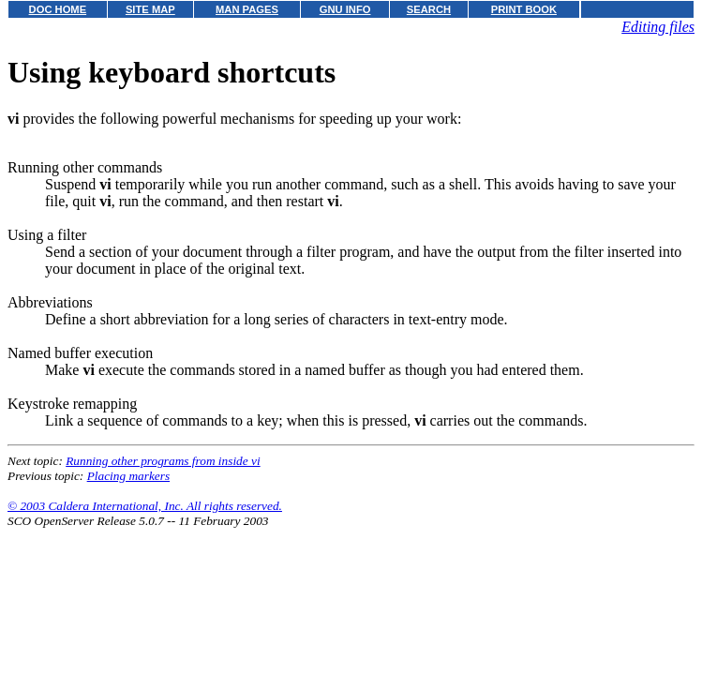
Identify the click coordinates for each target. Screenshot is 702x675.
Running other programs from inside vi (163, 461)
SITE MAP (150, 9)
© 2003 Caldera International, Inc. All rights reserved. (144, 506)
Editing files (658, 27)
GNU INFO (345, 9)
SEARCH (429, 9)
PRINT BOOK (524, 9)
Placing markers (128, 476)
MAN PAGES (247, 9)
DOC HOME (58, 9)
